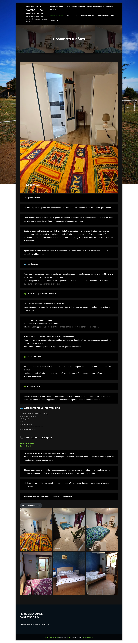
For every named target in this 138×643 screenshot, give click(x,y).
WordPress (62, 637)
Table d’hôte (54, 21)
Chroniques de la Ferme (106, 15)
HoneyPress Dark (77, 637)
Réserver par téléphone (31, 505)
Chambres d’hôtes (56, 15)
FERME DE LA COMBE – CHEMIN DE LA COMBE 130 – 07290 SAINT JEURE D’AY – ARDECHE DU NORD (81, 8)
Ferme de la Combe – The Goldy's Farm (34, 10)
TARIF (75, 15)
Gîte (68, 15)
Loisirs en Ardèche (87, 15)
